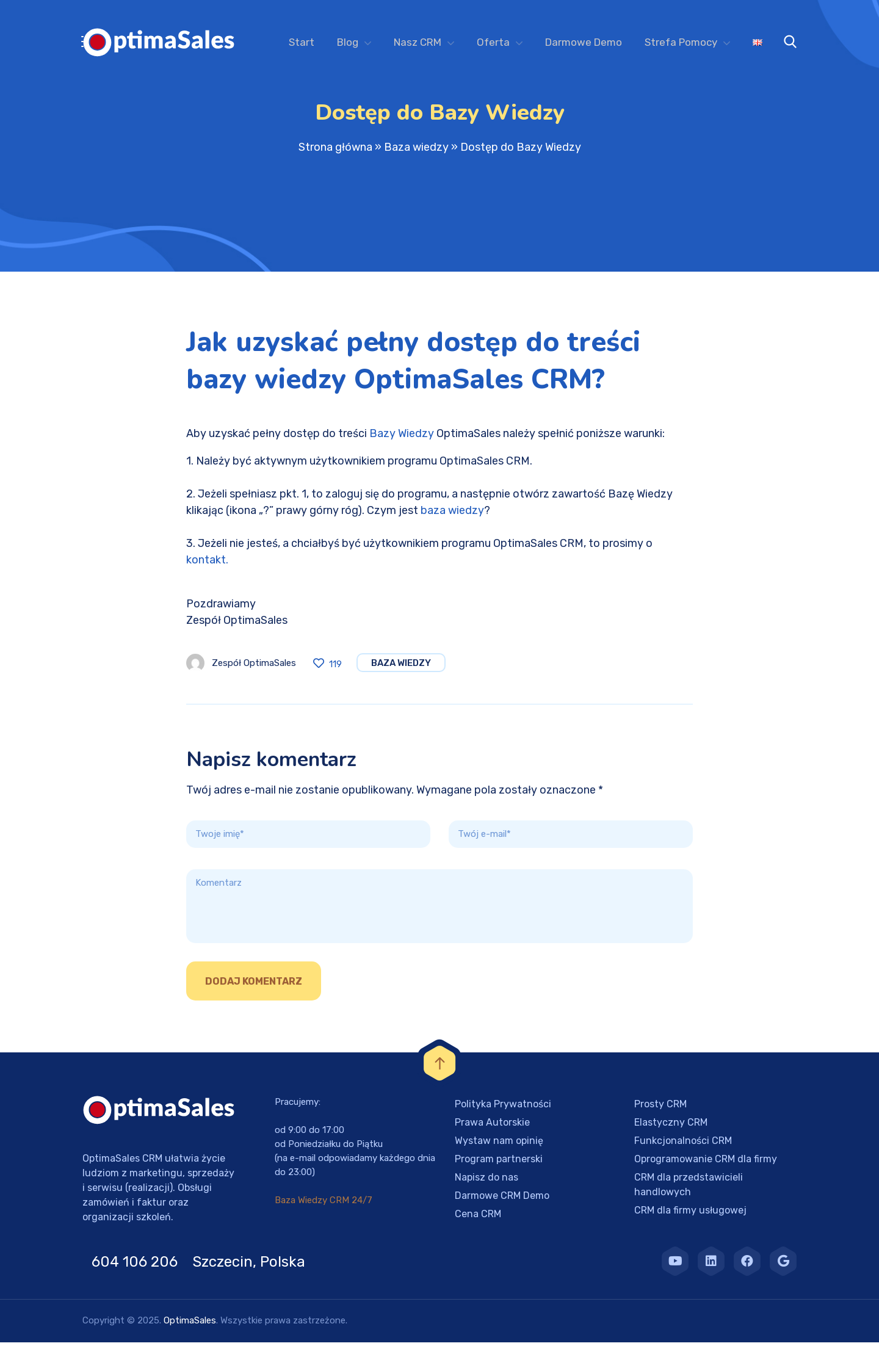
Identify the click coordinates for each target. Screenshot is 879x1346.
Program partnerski (499, 1162)
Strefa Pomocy (681, 42)
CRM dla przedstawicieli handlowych (688, 1188)
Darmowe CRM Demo (502, 1199)
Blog (347, 42)
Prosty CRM (660, 1107)
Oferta (493, 42)
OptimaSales (190, 1324)
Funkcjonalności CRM (683, 1144)
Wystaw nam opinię (499, 1144)
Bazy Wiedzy (401, 437)
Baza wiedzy (416, 150)
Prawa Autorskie (492, 1126)
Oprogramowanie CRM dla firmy (705, 1162)
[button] (24, 1321)
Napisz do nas (486, 1181)
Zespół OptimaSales (254, 666)
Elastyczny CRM (670, 1126)
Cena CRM (478, 1217)
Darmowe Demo (583, 42)
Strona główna (335, 150)
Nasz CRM (417, 42)
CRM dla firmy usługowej (690, 1214)
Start (301, 42)
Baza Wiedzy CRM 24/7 (323, 1203)
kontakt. (207, 563)
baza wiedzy (452, 514)
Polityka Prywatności (503, 1107)
